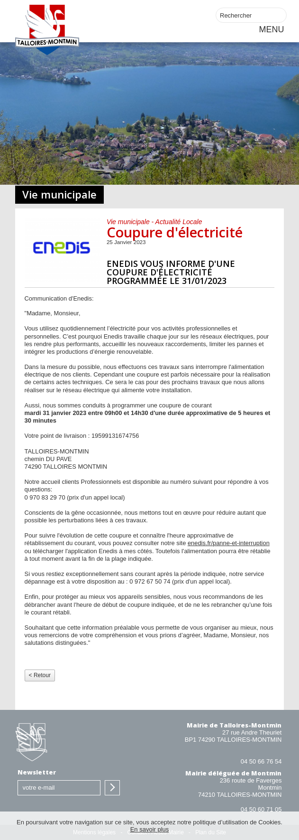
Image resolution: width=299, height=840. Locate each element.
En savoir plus (149, 829)
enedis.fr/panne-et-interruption (229, 543)
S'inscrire (112, 787)
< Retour (40, 675)
